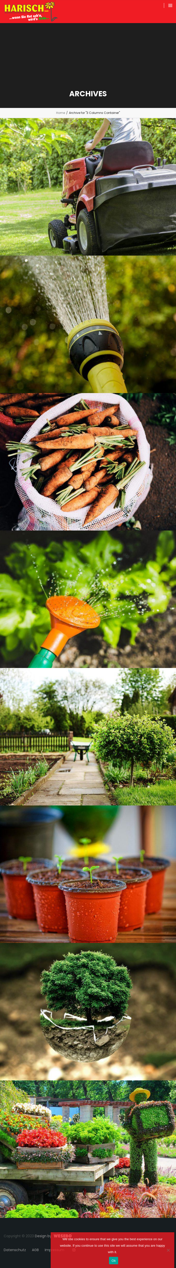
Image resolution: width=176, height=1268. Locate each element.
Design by (43, 1236)
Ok (113, 1261)
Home (60, 113)
